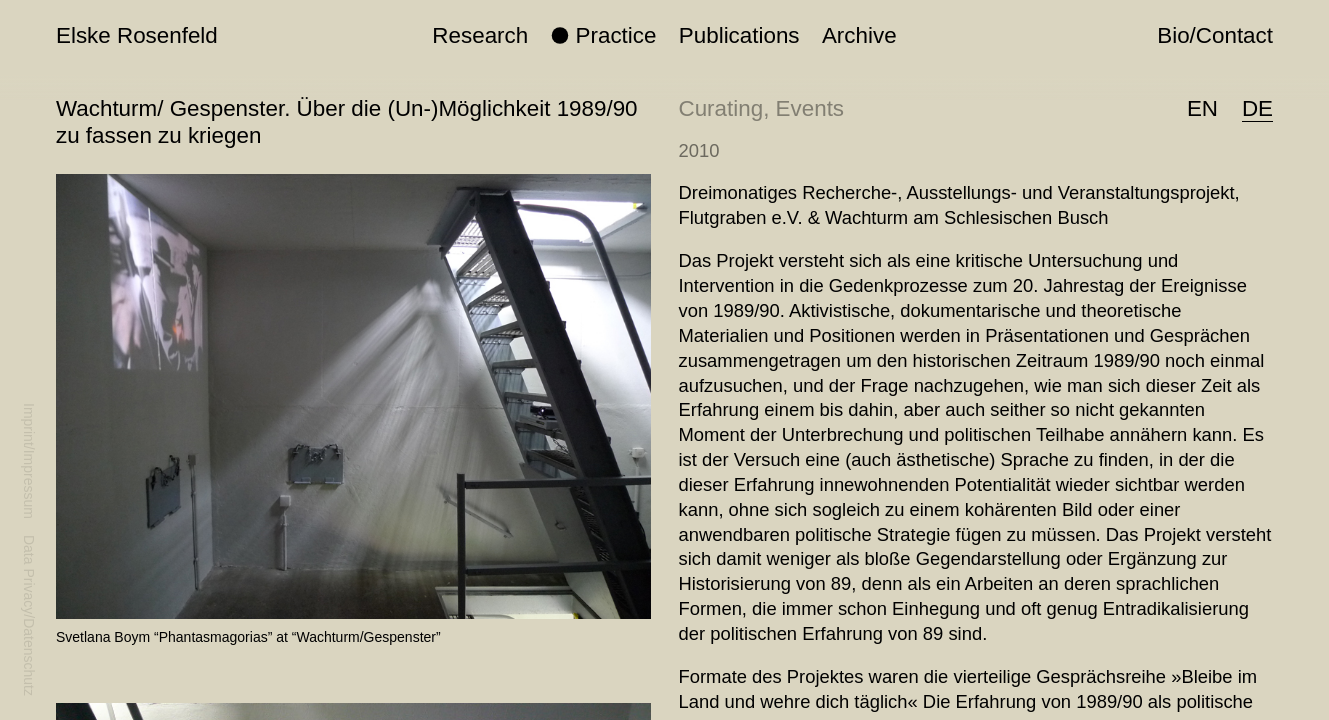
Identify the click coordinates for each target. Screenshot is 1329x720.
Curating (721, 108)
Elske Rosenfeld (137, 35)
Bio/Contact (1215, 35)
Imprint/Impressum (29, 461)
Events (810, 108)
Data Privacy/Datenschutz (29, 615)
